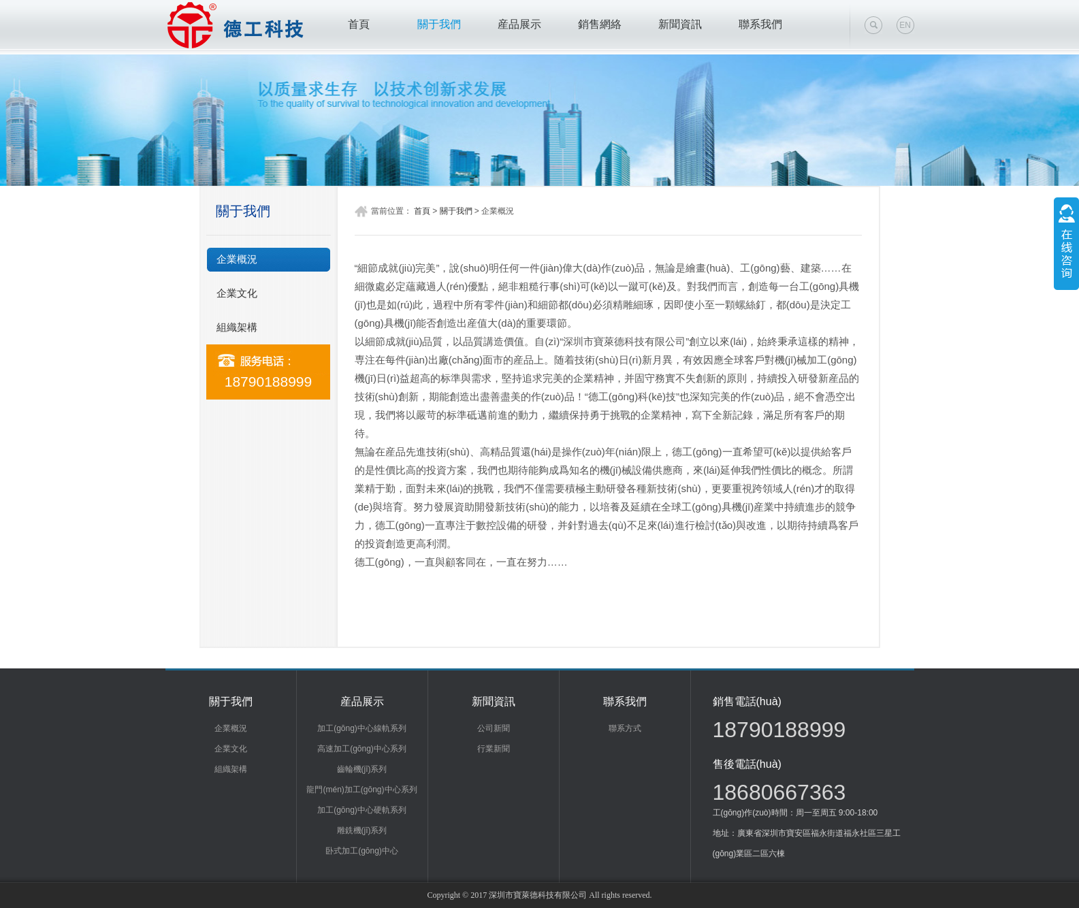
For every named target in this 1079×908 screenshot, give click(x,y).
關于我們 (439, 24)
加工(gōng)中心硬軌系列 (361, 810)
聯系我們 (760, 24)
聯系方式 (625, 728)
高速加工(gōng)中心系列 (361, 748)
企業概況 (236, 259)
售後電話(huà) (747, 764)
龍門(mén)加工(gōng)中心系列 (361, 789)
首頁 (359, 24)
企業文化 (236, 293)
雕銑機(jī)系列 (362, 830)
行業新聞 (493, 748)
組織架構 (236, 327)
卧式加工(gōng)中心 (361, 851)
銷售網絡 (600, 24)
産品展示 (519, 24)
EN (905, 25)
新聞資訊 (680, 24)
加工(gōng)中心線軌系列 (361, 728)
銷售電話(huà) (747, 701)
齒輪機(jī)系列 (362, 769)
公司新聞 (493, 728)
